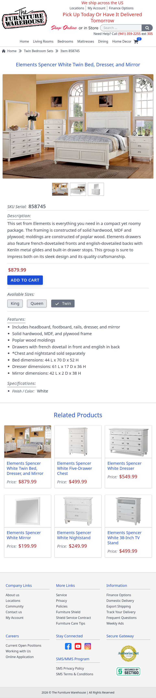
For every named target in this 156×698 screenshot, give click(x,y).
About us (12, 595)
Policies (61, 606)
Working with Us (18, 651)
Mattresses (85, 41)
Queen (36, 303)
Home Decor (121, 41)
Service (61, 595)
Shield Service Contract (73, 617)
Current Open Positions (23, 645)
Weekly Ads (115, 623)
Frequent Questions (121, 617)
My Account (96, 8)
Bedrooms (65, 41)
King (15, 303)
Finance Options (121, 8)
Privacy (61, 600)
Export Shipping (118, 606)
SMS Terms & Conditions (74, 674)
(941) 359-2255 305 (135, 33)
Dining (103, 41)
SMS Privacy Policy (70, 668)
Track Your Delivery (120, 612)
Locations (76, 8)
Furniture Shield (68, 612)
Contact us (14, 612)
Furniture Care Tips (70, 623)
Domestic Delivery (120, 600)
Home (24, 41)
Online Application (20, 657)
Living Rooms (43, 41)
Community (15, 606)
